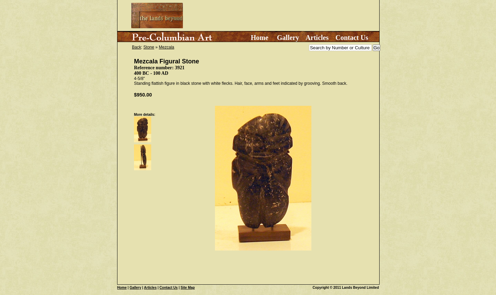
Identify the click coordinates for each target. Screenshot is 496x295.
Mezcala (166, 47)
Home (259, 37)
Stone (148, 47)
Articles (317, 37)
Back (136, 47)
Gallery (288, 37)
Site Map (187, 287)
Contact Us (351, 37)
